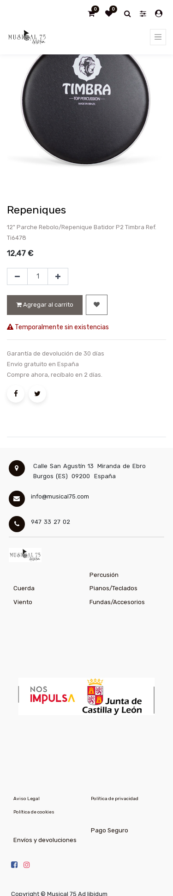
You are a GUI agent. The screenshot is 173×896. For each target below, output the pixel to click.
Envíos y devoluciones (45, 840)
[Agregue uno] (58, 276)
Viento (22, 602)
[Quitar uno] (17, 276)
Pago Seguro (109, 830)
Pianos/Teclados (113, 588)
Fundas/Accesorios (117, 602)
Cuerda (24, 588)
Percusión (104, 574)
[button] (96, 305)
